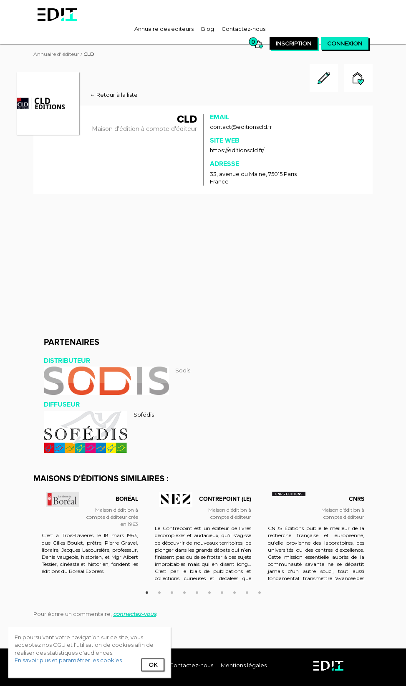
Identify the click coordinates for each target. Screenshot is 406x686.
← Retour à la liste (114, 94)
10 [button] (259, 591)
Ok (153, 664)
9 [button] (247, 591)
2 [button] (159, 591)
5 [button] (197, 591)
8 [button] (234, 591)
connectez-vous (134, 614)
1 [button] (147, 591)
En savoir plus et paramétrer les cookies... (70, 660)
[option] (89, 540)
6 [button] (209, 591)
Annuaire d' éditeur (56, 54)
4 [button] (184, 591)
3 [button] (172, 591)
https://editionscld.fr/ (237, 150)
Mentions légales (244, 665)
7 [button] (222, 591)
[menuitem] (164, 28)
